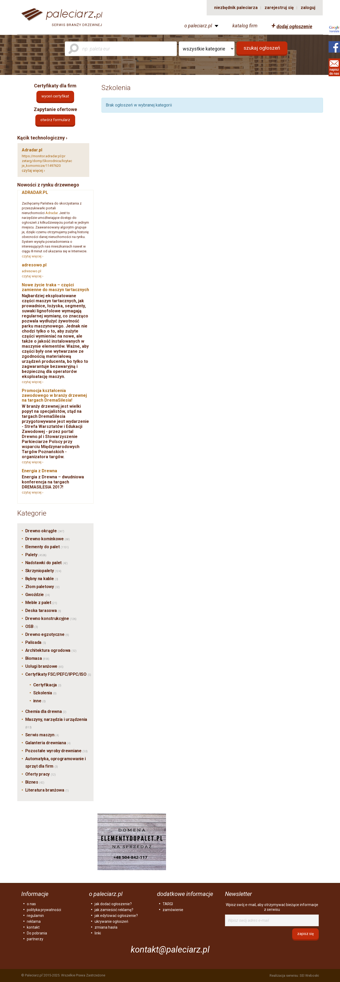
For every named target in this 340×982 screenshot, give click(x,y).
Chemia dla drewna (45, 711)
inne (39, 700)
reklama (34, 921)
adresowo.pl (34, 264)
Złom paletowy (42, 586)
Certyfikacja (47, 684)
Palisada (35, 642)
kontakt (33, 927)
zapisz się (305, 934)
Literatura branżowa (47, 790)
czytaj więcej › (33, 170)
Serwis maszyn (42, 734)
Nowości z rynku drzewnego (48, 185)
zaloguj (308, 7)
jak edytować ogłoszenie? (116, 915)
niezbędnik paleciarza (236, 7)
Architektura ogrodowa (50, 650)
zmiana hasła (106, 927)
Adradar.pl (32, 149)
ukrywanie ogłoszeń (111, 921)
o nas (31, 904)
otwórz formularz (55, 120)
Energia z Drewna (39, 470)
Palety (35, 554)
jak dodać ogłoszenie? (113, 904)
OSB (31, 626)
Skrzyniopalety (43, 570)
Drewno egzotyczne (47, 634)
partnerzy (35, 939)
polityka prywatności (44, 910)
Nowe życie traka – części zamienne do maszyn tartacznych (55, 287)
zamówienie (173, 910)
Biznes (34, 782)
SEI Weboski (309, 975)
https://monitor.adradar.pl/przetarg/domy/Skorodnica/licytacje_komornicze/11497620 (47, 161)
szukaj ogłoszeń (262, 48)
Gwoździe (37, 594)
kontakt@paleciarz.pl (170, 949)
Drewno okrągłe (44, 530)
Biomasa (37, 658)
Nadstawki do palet (46, 562)
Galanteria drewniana (48, 742)
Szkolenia (45, 692)
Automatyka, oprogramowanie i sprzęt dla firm (55, 762)
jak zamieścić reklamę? (114, 910)
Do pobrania (37, 933)
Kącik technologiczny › (42, 138)
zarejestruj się (279, 7)
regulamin (35, 915)
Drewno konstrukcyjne (50, 618)
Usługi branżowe (44, 666)
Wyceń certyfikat (55, 96)
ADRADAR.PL (35, 192)
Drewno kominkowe (47, 538)
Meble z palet (41, 602)
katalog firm (244, 25)
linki (98, 933)
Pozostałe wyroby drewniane (56, 750)
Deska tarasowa (43, 610)
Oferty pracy (40, 774)
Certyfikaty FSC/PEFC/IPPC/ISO (58, 674)
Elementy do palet (47, 546)
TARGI (168, 904)
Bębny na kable (41, 578)
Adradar (51, 213)
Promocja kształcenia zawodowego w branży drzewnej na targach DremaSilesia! (54, 395)
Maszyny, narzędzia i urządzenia (56, 723)
